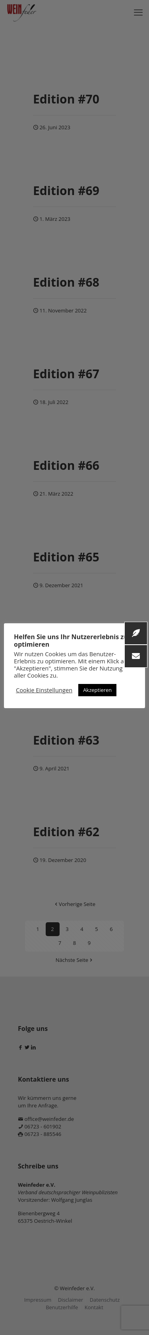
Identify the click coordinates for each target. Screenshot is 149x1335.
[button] (135, 656)
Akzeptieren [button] (97, 689)
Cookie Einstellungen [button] (44, 689)
